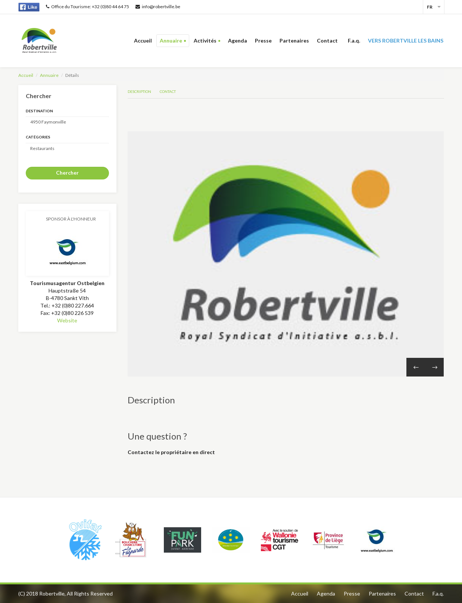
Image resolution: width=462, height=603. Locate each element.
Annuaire (171, 40)
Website (67, 320)
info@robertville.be (157, 6)
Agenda (237, 40)
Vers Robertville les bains (405, 40)
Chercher (67, 172)
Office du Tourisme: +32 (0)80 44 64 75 (87, 6)
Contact (328, 40)
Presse (263, 40)
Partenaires (294, 40)
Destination (39, 111)
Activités (205, 40)
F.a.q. (354, 40)
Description (139, 91)
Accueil (143, 40)
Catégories (38, 137)
